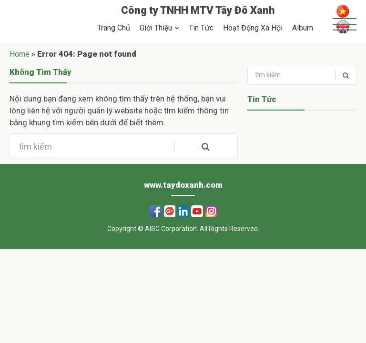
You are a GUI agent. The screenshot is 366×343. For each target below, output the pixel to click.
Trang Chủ (113, 27)
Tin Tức (201, 27)
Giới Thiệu (156, 27)
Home (20, 54)
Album (302, 27)
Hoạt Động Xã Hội (253, 27)
